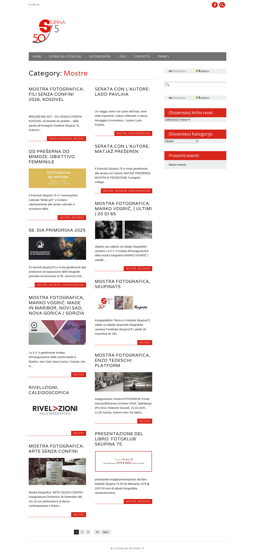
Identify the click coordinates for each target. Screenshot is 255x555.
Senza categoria (60, 138)
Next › (106, 532)
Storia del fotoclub (65, 56)
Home (37, 56)
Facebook (215, 5)
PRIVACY (163, 56)
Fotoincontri (99, 56)
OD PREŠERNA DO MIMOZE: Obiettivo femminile (52, 156)
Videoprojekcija (139, 133)
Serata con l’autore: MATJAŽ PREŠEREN (122, 149)
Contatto (142, 56)
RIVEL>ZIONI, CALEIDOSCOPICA (49, 390)
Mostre (79, 138)
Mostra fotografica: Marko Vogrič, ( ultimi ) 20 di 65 (123, 208)
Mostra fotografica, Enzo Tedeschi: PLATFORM (122, 360)
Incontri (121, 190)
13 (97, 532)
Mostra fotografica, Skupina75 (122, 284)
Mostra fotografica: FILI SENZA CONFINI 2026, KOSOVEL (56, 94)
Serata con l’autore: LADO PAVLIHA (122, 91)
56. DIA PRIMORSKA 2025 (57, 230)
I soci (122, 56)
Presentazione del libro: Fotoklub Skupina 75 (119, 439)
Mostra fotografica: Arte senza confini (56, 448)
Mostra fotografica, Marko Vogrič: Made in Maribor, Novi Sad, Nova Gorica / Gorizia (56, 305)
